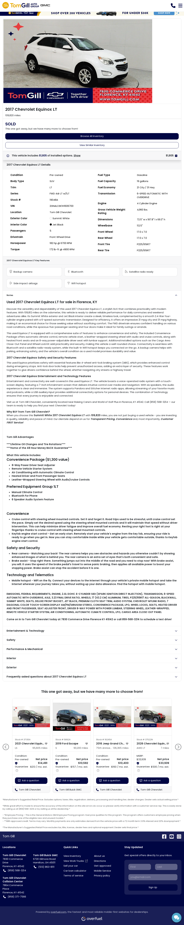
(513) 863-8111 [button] (44, 867)
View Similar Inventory (92, 145)
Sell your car (70, 865)
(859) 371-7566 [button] (14, 897)
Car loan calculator (74, 870)
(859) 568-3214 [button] (14, 870)
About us (99, 856)
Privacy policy (102, 875)
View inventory (72, 856)
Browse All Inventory (92, 136)
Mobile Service (102, 870)
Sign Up (153, 887)
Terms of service (73, 875)
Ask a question (28, 780)
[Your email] (153, 877)
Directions (100, 861)
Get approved (102, 865)
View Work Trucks (75, 861)
